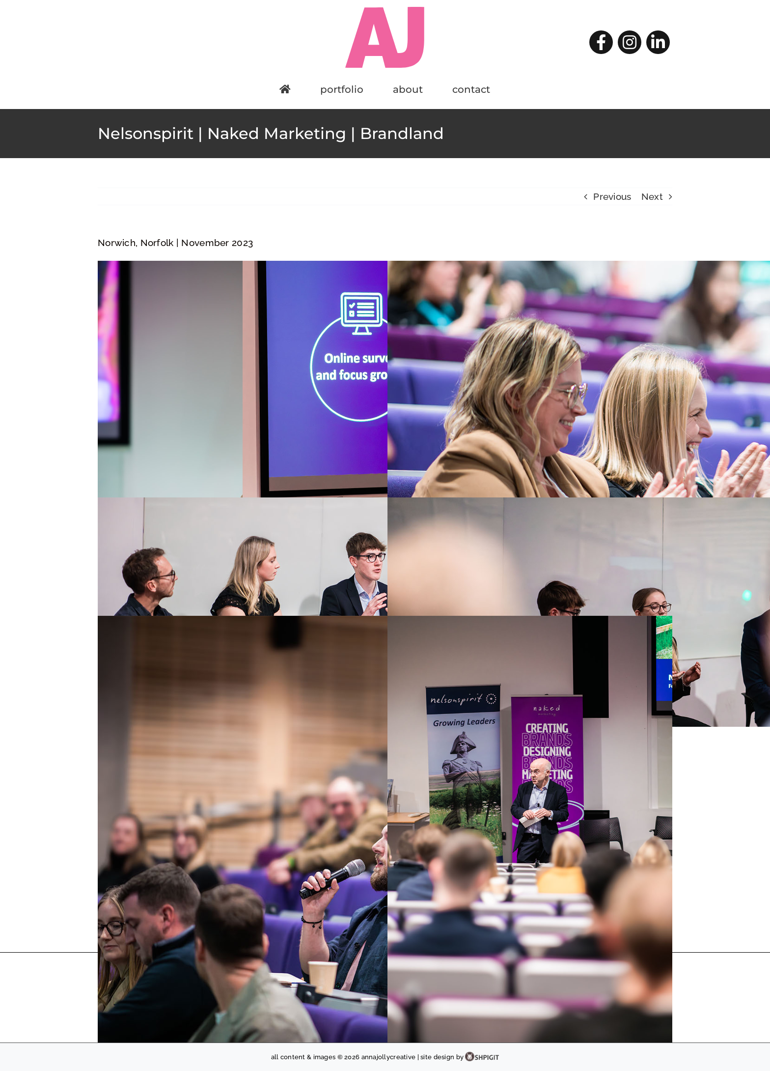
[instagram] (629, 42)
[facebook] (601, 42)
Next (652, 196)
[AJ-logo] (384, 9)
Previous (612, 196)
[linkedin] (658, 42)
